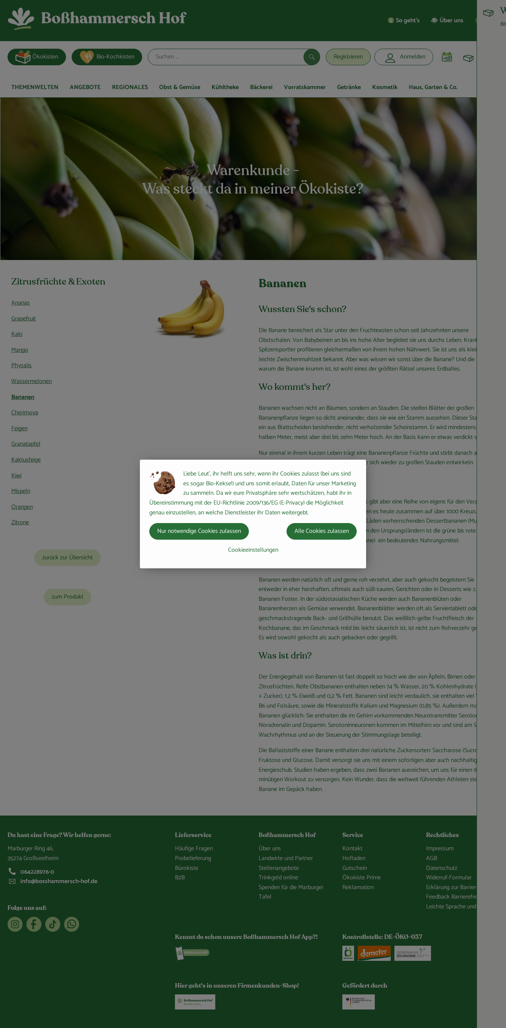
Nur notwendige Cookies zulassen (199, 531)
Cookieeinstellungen (253, 550)
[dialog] (253, 514)
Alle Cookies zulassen (321, 531)
